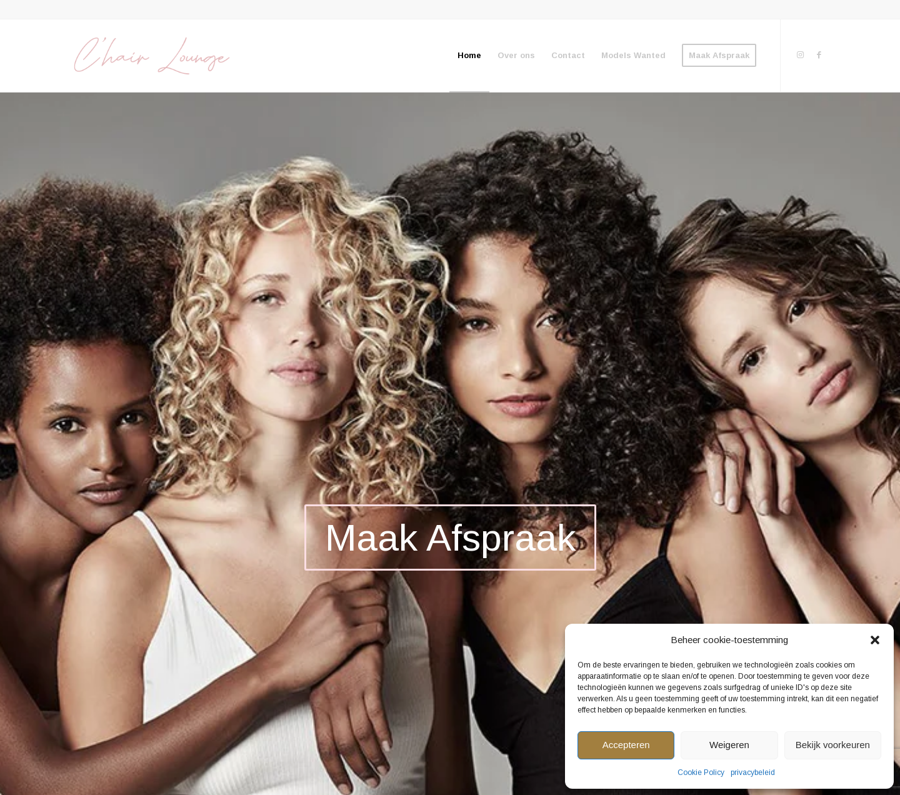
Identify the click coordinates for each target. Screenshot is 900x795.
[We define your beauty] (151, 55)
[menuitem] (469, 55)
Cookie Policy (701, 772)
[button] (875, 640)
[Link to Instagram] (800, 55)
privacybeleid (753, 772)
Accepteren (626, 744)
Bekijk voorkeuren (833, 744)
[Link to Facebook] (818, 55)
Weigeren (729, 744)
